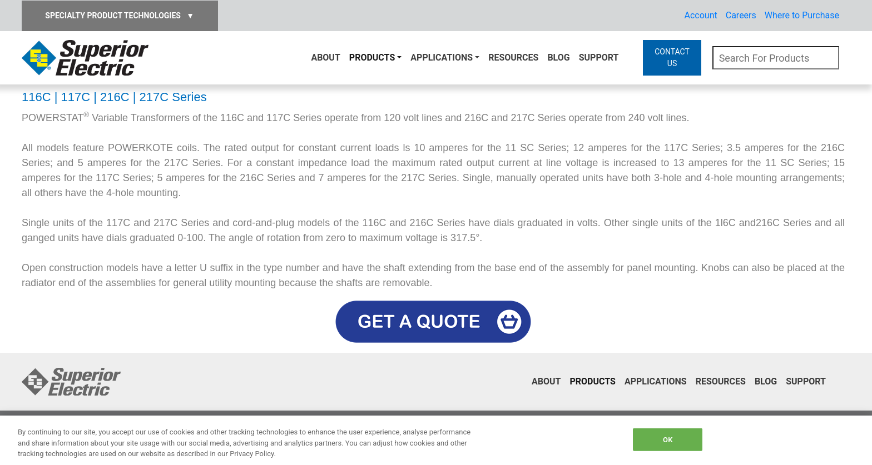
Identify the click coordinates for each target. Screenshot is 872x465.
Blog (558, 57)
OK (667, 439)
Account (701, 15)
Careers (741, 15)
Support (599, 57)
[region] (436, 440)
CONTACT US (672, 57)
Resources (513, 57)
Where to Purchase (802, 15)
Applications (441, 57)
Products (372, 57)
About (325, 57)
